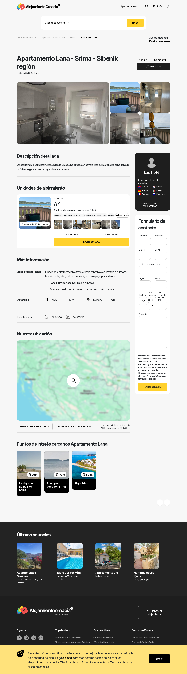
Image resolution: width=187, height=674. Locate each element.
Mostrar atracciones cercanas (75, 426)
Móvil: (157, 250)
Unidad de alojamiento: (149, 264)
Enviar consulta (91, 241)
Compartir (158, 60)
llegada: (142, 278)
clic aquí (67, 658)
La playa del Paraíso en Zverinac (146, 637)
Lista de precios (111, 234)
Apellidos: (159, 235)
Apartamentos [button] (129, 6)
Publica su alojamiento (103, 637)
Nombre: (143, 235)
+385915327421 (147, 203)
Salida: (158, 278)
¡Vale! (159, 659)
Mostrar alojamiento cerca (34, 426)
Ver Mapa (153, 66)
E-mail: (142, 250)
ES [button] (145, 6)
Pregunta (143, 314)
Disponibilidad (72, 234)
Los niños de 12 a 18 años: (162, 296)
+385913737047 (147, 206)
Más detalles (122, 215)
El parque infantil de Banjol (143, 642)
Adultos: (142, 293)
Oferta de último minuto (103, 642)
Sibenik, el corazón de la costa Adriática (72, 642)
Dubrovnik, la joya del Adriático (68, 637)
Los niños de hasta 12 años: (152, 296)
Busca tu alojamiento (154, 612)
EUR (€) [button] (157, 6)
